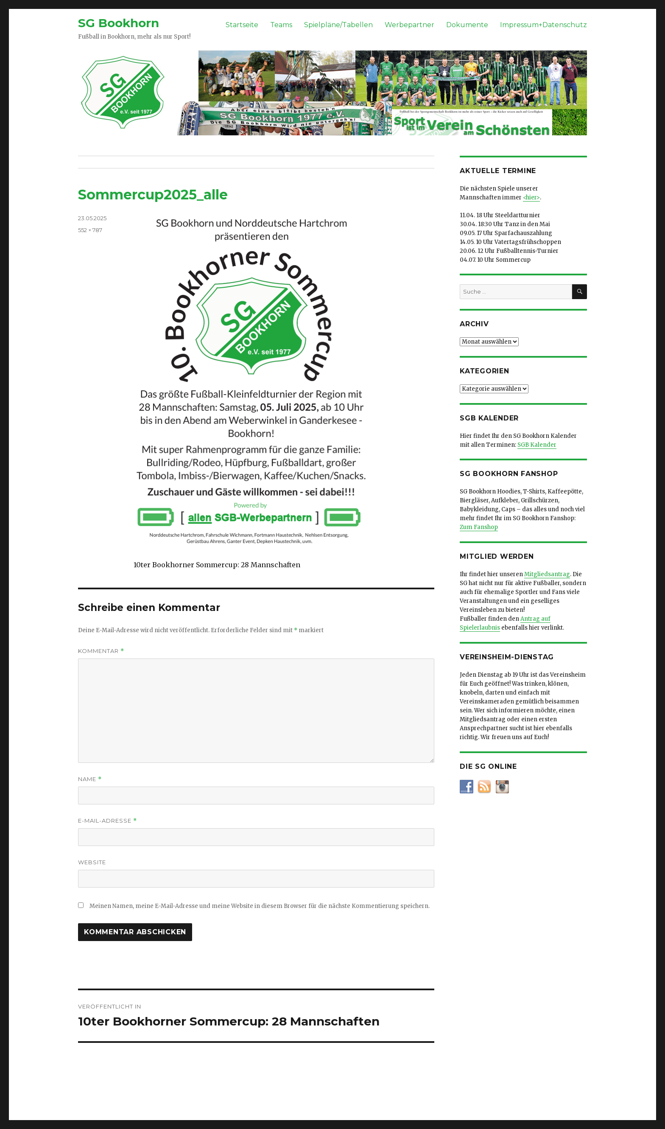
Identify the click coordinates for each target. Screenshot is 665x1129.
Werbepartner (409, 25)
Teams (281, 25)
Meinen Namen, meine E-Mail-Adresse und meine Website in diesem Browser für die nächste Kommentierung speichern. (259, 906)
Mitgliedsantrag (547, 574)
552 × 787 (90, 230)
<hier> (531, 197)
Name (90, 779)
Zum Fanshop (479, 527)
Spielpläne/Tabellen (338, 25)
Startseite (242, 25)
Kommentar (101, 651)
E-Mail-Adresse (107, 820)
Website (92, 862)
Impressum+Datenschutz (543, 25)
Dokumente (467, 25)
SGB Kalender (536, 444)
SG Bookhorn (118, 23)
